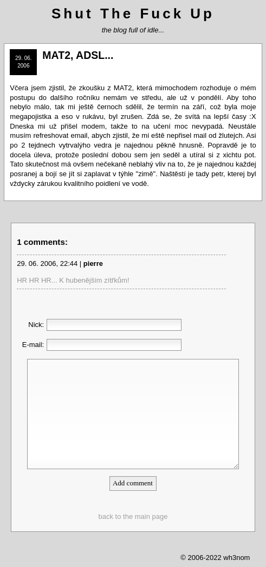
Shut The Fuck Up (133, 13)
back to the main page (133, 516)
